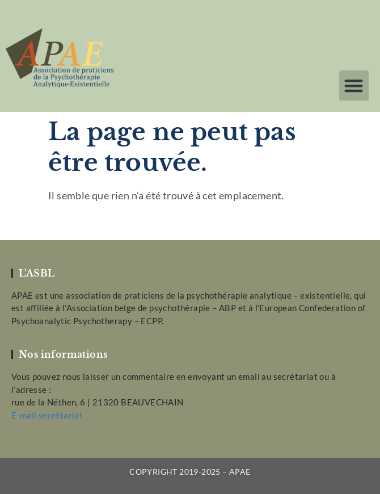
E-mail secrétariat (47, 415)
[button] (354, 85)
